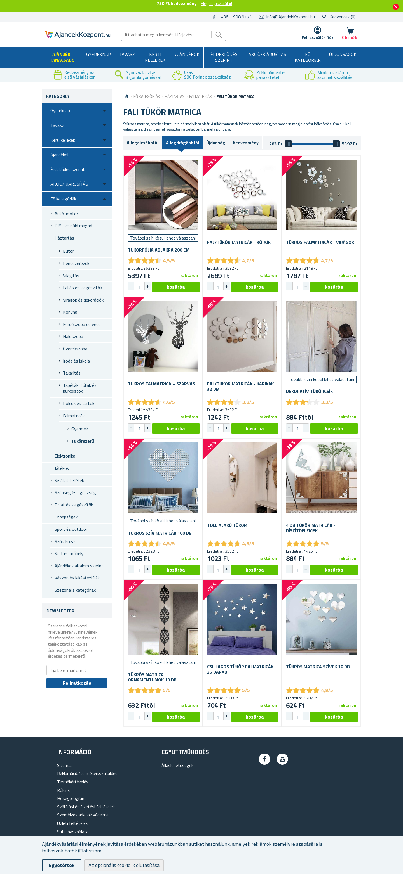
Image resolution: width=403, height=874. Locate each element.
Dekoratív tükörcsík (309, 391)
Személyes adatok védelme (83, 814)
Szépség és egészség (75, 492)
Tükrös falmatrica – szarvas (161, 384)
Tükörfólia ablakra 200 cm (158, 250)
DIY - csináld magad (73, 225)
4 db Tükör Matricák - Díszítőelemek (310, 528)
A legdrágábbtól (182, 142)
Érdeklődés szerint (224, 57)
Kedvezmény (246, 142)
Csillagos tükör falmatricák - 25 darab (242, 669)
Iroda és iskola (76, 360)
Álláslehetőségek (177, 765)
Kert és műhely (69, 553)
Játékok (62, 468)
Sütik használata (72, 831)
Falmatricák (74, 415)
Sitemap (65, 765)
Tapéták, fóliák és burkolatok (80, 388)
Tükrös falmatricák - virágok (320, 242)
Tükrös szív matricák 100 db (160, 533)
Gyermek (79, 428)
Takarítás (72, 373)
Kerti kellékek (155, 57)
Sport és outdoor (71, 529)
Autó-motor (66, 213)
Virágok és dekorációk (83, 300)
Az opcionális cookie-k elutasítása (124, 865)
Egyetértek (61, 865)
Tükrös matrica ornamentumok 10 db (152, 677)
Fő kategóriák (308, 57)
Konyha (70, 312)
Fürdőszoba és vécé (81, 324)
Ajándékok (187, 54)
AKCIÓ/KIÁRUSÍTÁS (267, 54)
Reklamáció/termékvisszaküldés (87, 773)
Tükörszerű (82, 441)
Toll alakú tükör (227, 525)
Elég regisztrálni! (216, 3)
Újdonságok (343, 54)
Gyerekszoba (75, 348)
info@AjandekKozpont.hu (290, 16)
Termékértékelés (72, 781)
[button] (147, 286)
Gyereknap (98, 54)
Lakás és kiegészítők (82, 287)
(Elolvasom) (90, 850)
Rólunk (63, 790)
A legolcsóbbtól (142, 142)
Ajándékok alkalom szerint (79, 565)
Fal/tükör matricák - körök (239, 242)
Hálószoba (73, 336)
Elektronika (65, 456)
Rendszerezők (76, 263)
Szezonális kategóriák (75, 590)
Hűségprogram (71, 798)
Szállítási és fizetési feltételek (86, 806)
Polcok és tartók (78, 403)
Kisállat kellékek (69, 480)
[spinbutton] (139, 287)
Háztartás (64, 238)
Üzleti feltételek (72, 823)
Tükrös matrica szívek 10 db (318, 666)
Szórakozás (66, 541)
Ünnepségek (66, 516)
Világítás (71, 275)
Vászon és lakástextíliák (77, 577)
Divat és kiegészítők (74, 504)
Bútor (68, 251)
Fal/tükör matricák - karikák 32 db (240, 386)
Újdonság (215, 142)
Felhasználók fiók (317, 37)
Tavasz (127, 54)
